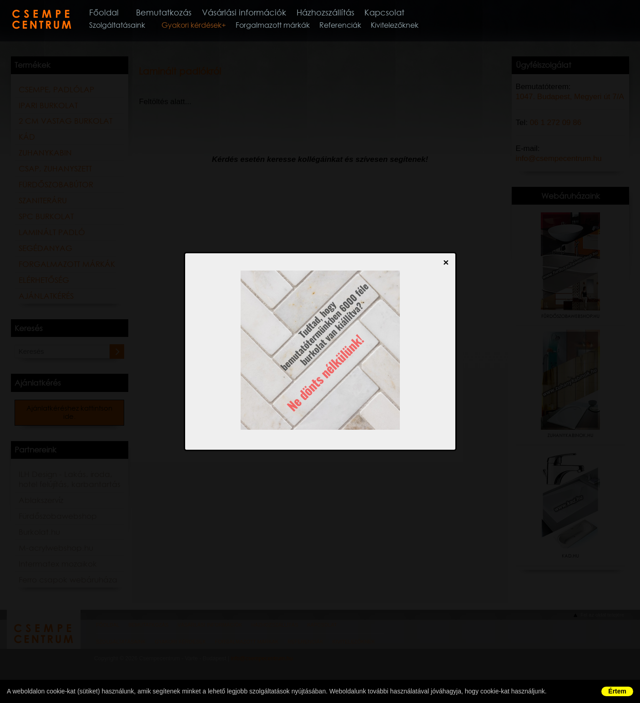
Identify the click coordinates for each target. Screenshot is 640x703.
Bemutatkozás (179, 13)
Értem (617, 691)
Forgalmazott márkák (284, 27)
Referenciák (352, 27)
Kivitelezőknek (406, 27)
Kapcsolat (408, 13)
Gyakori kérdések (203, 27)
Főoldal (116, 13)
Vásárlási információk (262, 13)
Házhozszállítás (347, 13)
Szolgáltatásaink (129, 27)
